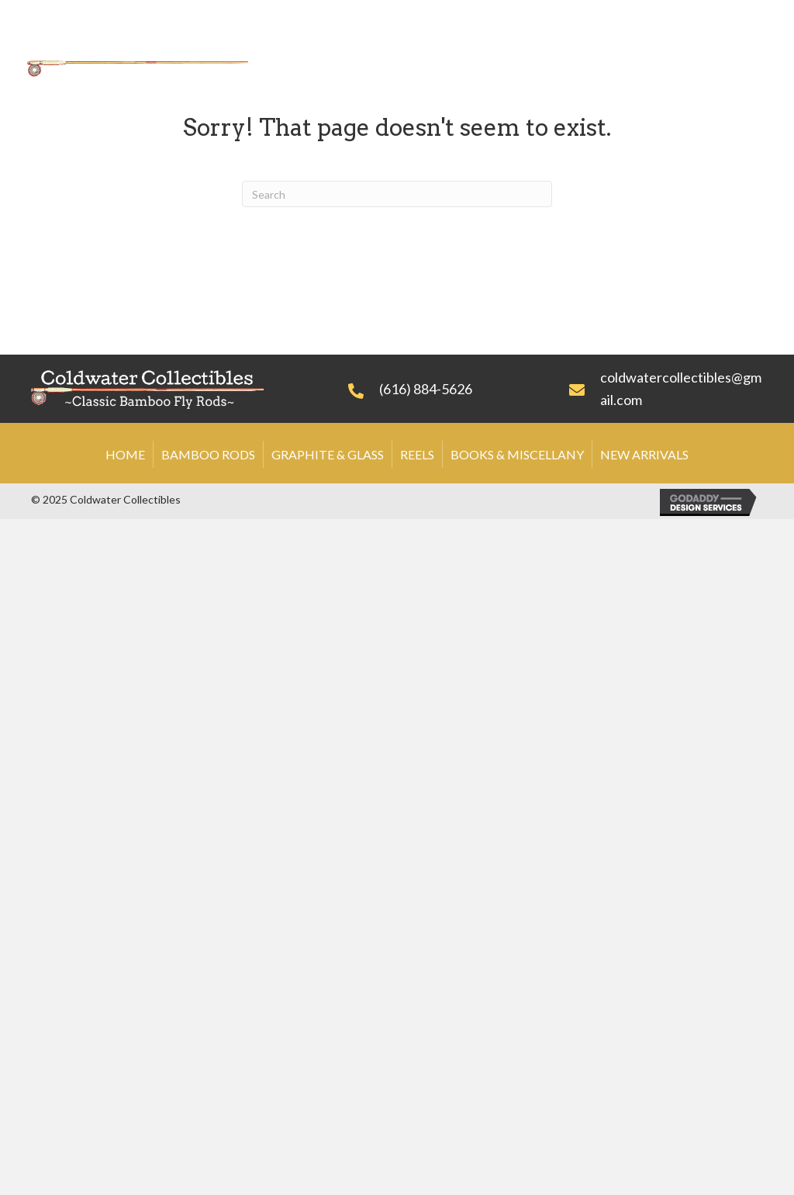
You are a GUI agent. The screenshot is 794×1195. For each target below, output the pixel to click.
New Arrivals (644, 454)
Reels (417, 454)
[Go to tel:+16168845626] (443, 388)
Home (125, 454)
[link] (337, 42)
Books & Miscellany (517, 454)
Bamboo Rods (208, 454)
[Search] (397, 194)
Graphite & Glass (327, 454)
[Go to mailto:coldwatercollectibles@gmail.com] (666, 388)
